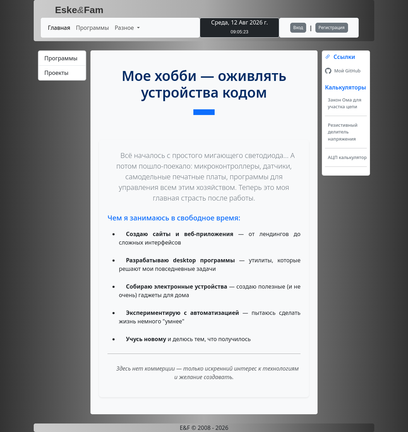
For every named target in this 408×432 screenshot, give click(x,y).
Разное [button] (125, 28)
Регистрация (332, 27)
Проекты (56, 73)
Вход (298, 27)
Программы (92, 28)
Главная (59, 28)
